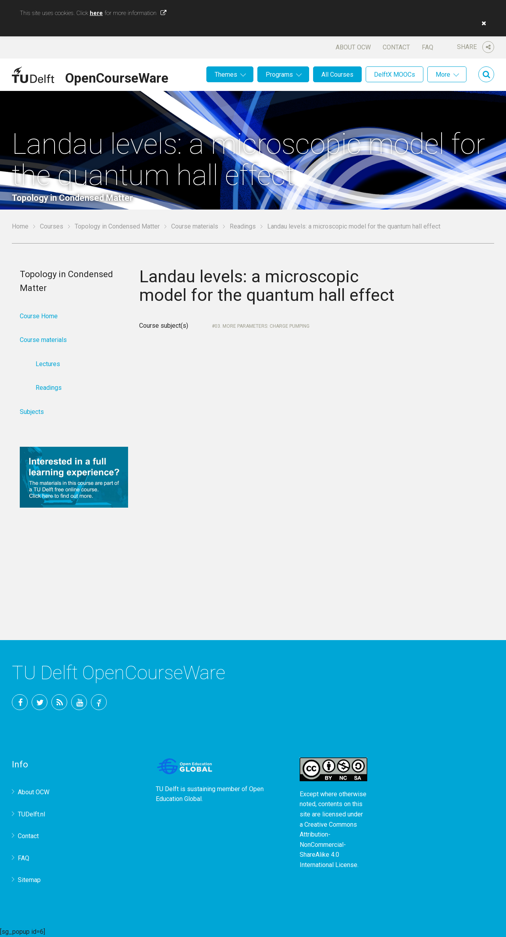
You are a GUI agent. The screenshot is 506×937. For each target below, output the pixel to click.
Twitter (39, 702)
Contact (396, 47)
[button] (482, 23)
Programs (279, 74)
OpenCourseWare (116, 76)
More (443, 74)
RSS (59, 702)
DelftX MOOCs (394, 74)
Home (20, 226)
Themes (226, 74)
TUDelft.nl (31, 814)
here (96, 13)
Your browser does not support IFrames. (273, 465)
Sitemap (29, 880)
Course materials (194, 226)
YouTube (79, 702)
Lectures (48, 364)
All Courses (337, 74)
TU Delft (99, 702)
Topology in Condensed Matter (117, 226)
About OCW (353, 47)
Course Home (39, 316)
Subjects (32, 412)
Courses (51, 226)
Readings (243, 226)
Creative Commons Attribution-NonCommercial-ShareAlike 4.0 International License (328, 845)
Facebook (20, 702)
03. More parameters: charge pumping (262, 326)
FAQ (427, 47)
